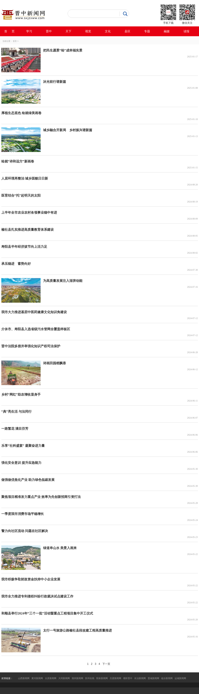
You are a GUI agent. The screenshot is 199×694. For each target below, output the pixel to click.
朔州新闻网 (77, 678)
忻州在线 (89, 678)
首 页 (9, 31)
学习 (29, 31)
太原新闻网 (50, 678)
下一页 (106, 664)
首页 (15, 41)
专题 (147, 31)
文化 (108, 31)
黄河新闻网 (37, 678)
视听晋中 (127, 678)
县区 (127, 31)
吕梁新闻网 (115, 678)
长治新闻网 (140, 678)
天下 (68, 31)
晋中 (49, 31)
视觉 (88, 31)
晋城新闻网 (153, 678)
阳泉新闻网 (102, 678)
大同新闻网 (64, 678)
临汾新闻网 (167, 678)
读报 (186, 31)
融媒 (167, 31)
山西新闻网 (23, 678)
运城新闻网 (180, 678)
